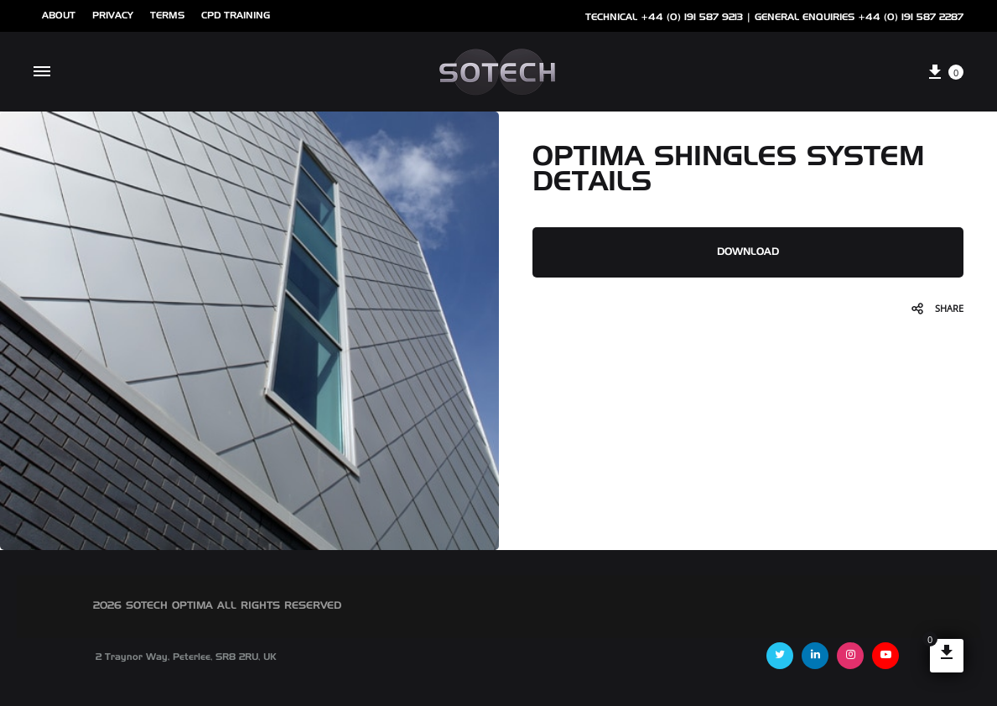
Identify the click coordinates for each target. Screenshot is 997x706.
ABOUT (58, 15)
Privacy (112, 15)
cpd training (235, 15)
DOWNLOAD (748, 252)
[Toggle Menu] (42, 72)
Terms (167, 15)
